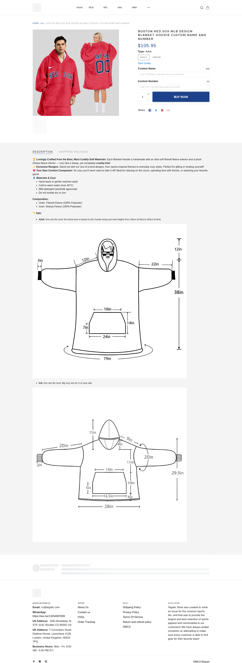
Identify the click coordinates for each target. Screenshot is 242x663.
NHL (122, 7)
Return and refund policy (137, 600)
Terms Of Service (133, 595)
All (42, 23)
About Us (83, 586)
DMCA (127, 605)
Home (80, 7)
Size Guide (144, 63)
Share (141, 110)
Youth (157, 57)
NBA (136, 7)
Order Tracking (86, 600)
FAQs (81, 595)
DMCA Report (201, 640)
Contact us (84, 591)
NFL (107, 7)
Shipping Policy (132, 586)
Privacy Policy (131, 591)
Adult (148, 51)
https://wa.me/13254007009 (49, 594)
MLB (93, 7)
